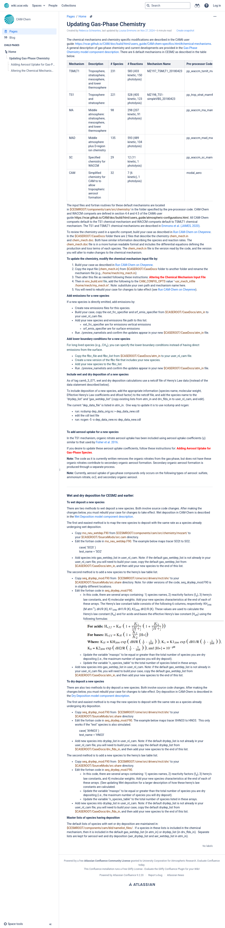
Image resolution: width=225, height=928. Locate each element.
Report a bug (155, 875)
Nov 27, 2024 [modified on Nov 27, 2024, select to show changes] (148, 30)
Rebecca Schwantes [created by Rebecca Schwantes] (90, 30)
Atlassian (142, 884)
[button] (206, 5)
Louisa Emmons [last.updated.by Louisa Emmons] (127, 30)
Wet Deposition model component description (104, 516)
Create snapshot (185, 30)
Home (82, 16)
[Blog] (29, 38)
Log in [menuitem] (217, 5)
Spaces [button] (37, 5)
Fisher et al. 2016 (107, 442)
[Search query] (167, 5)
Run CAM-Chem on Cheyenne (192, 232)
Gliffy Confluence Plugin (171, 869)
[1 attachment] (91, 16)
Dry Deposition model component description (100, 695)
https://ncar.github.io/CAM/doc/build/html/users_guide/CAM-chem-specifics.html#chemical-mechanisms (143, 43)
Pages (71, 16)
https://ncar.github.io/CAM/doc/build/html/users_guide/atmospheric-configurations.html (131, 217)
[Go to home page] (16, 5)
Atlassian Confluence (124, 875)
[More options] (215, 16)
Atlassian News (175, 875)
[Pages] (29, 31)
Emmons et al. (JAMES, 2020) (181, 225)
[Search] (148, 5)
